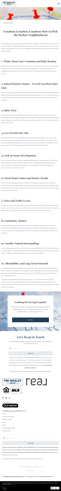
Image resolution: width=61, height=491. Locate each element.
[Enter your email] (32, 348)
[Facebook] (3, 398)
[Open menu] (59, 3)
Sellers (4, 425)
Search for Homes (7, 419)
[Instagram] (9, 398)
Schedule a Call (6, 431)
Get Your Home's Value (8, 428)
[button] (55, 488)
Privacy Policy (30, 470)
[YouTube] (6, 398)
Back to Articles (8, 23)
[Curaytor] (10, 407)
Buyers (4, 422)
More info (13, 484)
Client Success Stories (8, 416)
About (4, 413)
